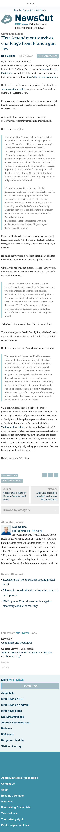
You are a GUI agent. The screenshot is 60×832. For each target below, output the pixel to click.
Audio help (8, 693)
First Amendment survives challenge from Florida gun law (28, 43)
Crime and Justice (12, 33)
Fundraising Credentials (16, 807)
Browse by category (16, 510)
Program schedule (12, 740)
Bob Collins (8, 55)
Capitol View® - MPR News (17, 649)
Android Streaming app (15, 722)
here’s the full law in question (42, 77)
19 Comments (47, 56)
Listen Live (29, 686)
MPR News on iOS (12, 699)
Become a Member (12, 795)
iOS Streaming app (12, 716)
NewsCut (6, 639)
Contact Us (8, 783)
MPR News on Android (15, 705)
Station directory (11, 746)
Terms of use (9, 813)
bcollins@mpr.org (21, 531)
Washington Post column (13, 427)
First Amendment (12, 480)
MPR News (21, 24)
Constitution (10, 475)
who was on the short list (13, 89)
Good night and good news (16, 642)
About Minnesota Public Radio (19, 777)
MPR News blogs (11, 711)
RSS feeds (7, 734)
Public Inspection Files (15, 825)
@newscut (37, 531)
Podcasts (7, 728)
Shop (4, 789)
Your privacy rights (12, 819)
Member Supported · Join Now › (30, 10)
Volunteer (7, 801)
